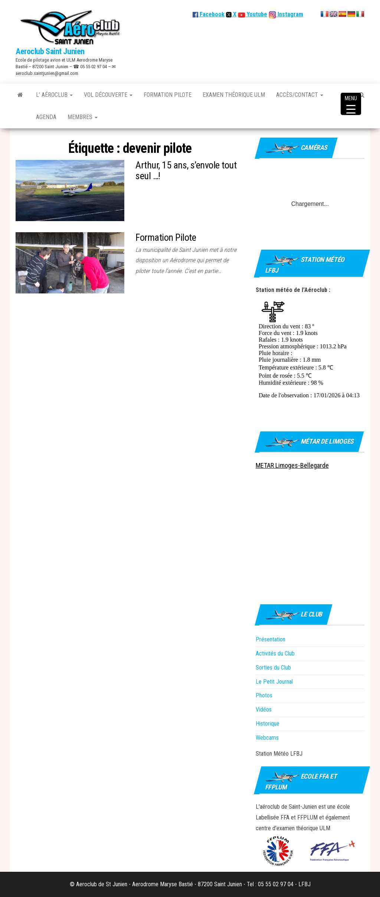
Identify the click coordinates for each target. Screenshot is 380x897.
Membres (83, 117)
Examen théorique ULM (234, 94)
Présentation (270, 639)
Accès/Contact (299, 94)
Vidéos (264, 709)
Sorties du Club (273, 667)
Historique (267, 723)
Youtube (256, 14)
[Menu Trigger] (351, 104)
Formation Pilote (167, 94)
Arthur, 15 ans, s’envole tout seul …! (185, 170)
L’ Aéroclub (54, 94)
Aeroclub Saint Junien (50, 51)
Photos (264, 695)
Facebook (209, 14)
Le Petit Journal (274, 681)
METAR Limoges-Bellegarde (292, 465)
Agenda (46, 117)
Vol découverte (108, 94)
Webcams (267, 737)
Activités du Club (275, 653)
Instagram (289, 14)
